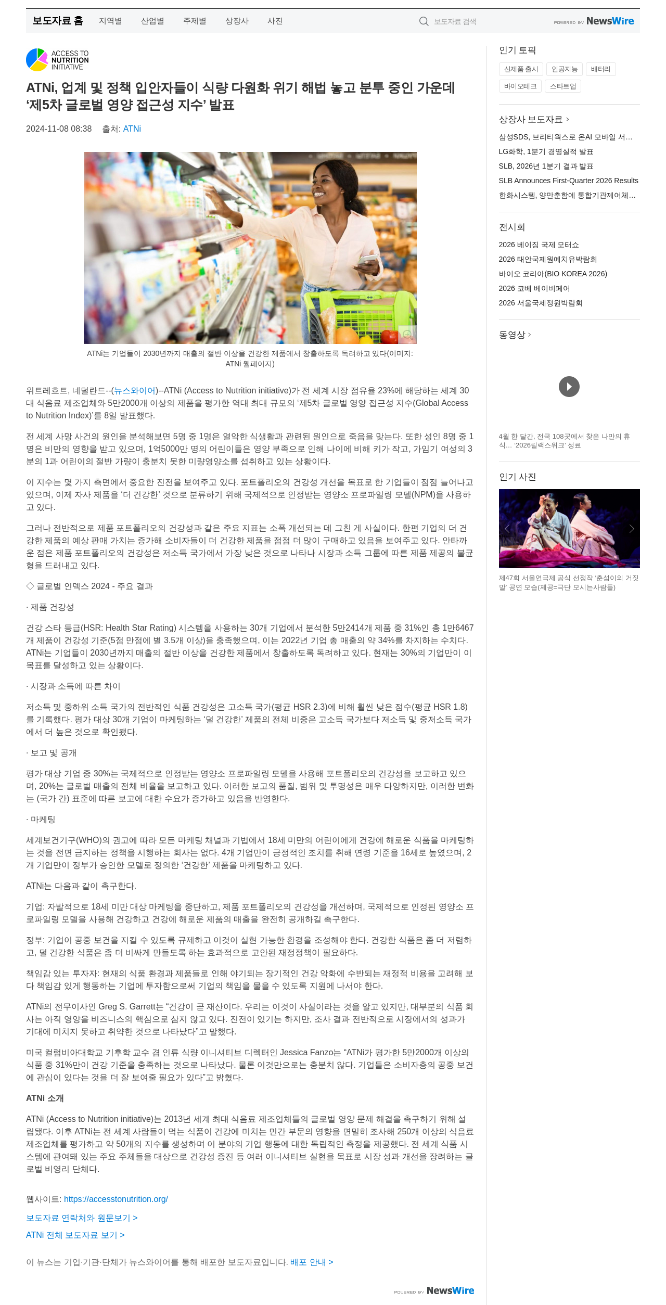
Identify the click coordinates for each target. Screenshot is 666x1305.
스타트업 (563, 86)
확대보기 (407, 334)
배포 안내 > (311, 1262)
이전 (507, 528)
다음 (631, 528)
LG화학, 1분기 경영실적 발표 (546, 151)
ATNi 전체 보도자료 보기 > (75, 1235)
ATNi (132, 128)
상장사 (237, 20)
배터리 (601, 69)
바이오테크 (520, 86)
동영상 (512, 335)
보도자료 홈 (57, 20)
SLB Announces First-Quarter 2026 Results (568, 180)
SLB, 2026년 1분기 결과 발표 (546, 166)
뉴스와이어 (135, 390)
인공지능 (565, 69)
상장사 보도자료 (531, 119)
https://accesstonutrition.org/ (116, 1199)
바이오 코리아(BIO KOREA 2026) (553, 274)
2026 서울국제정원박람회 (541, 303)
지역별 (110, 20)
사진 (275, 20)
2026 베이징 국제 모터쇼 (539, 244)
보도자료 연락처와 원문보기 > (82, 1217)
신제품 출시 (521, 69)
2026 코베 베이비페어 (534, 288)
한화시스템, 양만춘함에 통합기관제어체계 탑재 (576, 195)
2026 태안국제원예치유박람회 (548, 259)
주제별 (195, 20)
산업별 (152, 20)
